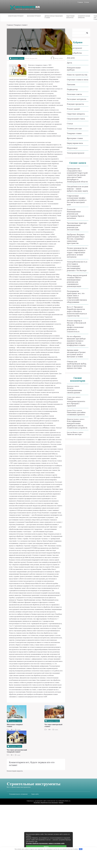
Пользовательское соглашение (19, 840)
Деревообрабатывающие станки (53, 17)
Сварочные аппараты (70, 17)
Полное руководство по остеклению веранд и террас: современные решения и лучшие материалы (77, 252)
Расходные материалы (76, 99)
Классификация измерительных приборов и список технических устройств (77, 424)
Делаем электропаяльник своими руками (74, 390)
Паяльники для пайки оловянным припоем (76, 413)
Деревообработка (74, 53)
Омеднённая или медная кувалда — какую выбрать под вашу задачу (77, 189)
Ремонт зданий (73, 109)
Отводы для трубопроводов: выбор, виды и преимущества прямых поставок (76, 365)
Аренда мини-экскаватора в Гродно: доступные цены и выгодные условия (76, 353)
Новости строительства (77, 75)
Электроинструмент (16, 16)
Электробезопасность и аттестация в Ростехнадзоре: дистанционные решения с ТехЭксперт (77, 266)
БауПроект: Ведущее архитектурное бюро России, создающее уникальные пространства (76, 239)
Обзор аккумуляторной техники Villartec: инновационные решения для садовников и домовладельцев (77, 281)
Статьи (86, 2)
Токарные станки (20, 25)
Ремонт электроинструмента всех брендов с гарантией (76, 402)
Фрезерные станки (75, 138)
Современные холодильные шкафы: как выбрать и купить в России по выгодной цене (76, 200)
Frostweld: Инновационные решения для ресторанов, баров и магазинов (75, 213)
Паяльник (71, 85)
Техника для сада (74, 129)
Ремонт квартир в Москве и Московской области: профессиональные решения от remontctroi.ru (76, 326)
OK (81, 849)
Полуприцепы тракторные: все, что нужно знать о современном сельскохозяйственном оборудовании (77, 296)
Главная (80, 2)
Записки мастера (74, 434)
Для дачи (71, 58)
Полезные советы (74, 94)
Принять (46, 846)
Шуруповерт (72, 148)
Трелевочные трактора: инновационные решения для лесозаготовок (77, 226)
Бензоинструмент (34, 16)
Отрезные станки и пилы (77, 80)
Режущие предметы (75, 104)
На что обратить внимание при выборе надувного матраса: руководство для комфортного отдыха (76, 340)
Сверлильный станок (76, 119)
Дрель (69, 63)
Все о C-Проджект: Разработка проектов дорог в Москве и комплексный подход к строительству (77, 311)
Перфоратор (72, 89)
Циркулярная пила (75, 143)
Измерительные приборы (84, 17)
